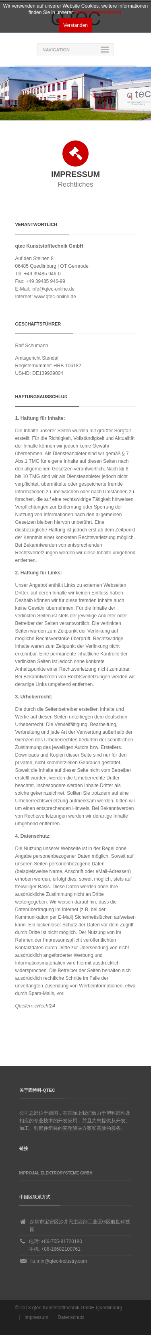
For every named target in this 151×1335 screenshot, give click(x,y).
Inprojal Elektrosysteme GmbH (56, 1173)
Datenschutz (71, 1317)
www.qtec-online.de (55, 296)
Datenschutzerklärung (97, 12)
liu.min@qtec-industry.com (59, 1261)
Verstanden (75, 25)
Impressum (36, 1317)
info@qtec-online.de (52, 289)
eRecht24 (45, 1006)
